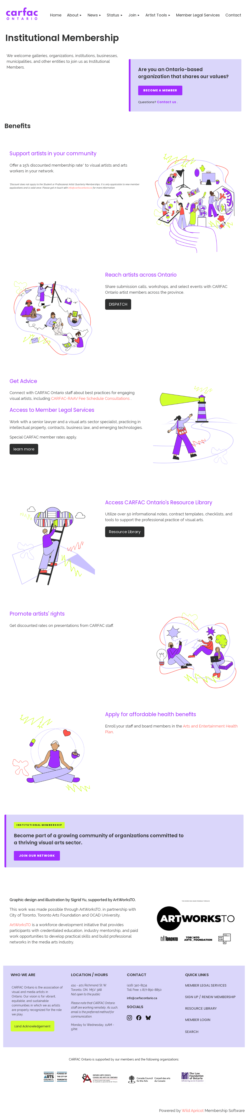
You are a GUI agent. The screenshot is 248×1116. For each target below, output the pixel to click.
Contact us (166, 102)
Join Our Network (37, 855)
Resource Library (125, 531)
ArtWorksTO (20, 924)
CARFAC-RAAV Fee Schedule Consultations (90, 398)
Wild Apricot (193, 1110)
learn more (23, 449)
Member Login (197, 1019)
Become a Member (160, 90)
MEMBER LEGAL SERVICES (205, 985)
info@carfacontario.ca (80, 187)
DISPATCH (118, 304)
